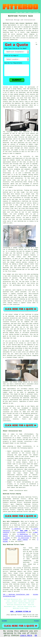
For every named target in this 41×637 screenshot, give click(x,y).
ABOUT (25, 12)
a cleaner (6, 537)
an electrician (23, 537)
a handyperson (23, 534)
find (8, 497)
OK (36, 635)
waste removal (23, 539)
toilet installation (19, 582)
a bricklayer (21, 532)
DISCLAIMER (35, 12)
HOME (17, 12)
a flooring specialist (23, 536)
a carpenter (16, 528)
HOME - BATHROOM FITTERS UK (20, 611)
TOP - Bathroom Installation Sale (16, 594)
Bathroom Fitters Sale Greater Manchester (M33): (20, 23)
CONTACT (30, 12)
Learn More (26, 635)
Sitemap (4, 620)
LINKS (20, 12)
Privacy (36, 620)
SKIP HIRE (23, 530)
